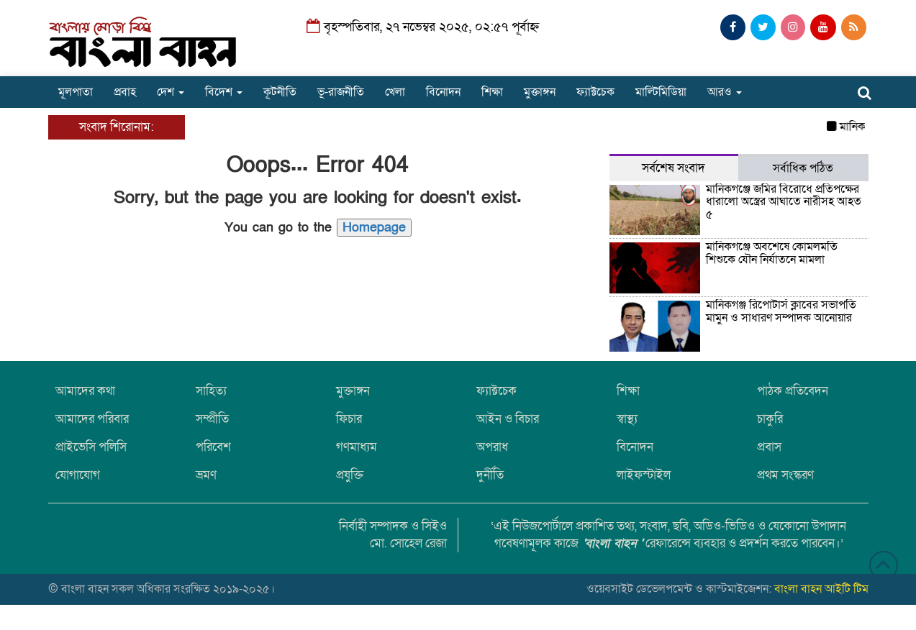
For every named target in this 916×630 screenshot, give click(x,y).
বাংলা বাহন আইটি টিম (821, 589)
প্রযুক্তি (349, 475)
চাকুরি (770, 419)
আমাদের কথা (85, 391)
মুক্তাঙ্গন (540, 92)
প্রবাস (769, 447)
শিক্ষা (492, 92)
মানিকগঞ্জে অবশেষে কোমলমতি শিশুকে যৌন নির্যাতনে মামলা (772, 253)
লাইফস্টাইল (644, 475)
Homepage (374, 227)
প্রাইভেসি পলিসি (91, 447)
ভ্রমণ (206, 475)
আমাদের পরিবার (92, 419)
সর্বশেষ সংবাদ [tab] (673, 168)
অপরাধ (492, 447)
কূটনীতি (279, 92)
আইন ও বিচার (507, 419)
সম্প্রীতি (212, 419)
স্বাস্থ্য (627, 419)
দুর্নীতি (490, 475)
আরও (724, 92)
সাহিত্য (211, 391)
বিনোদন (443, 92)
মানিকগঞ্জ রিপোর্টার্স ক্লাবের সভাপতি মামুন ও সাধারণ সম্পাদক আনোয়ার (781, 311)
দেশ (170, 92)
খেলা (395, 92)
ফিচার (349, 419)
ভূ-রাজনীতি (340, 92)
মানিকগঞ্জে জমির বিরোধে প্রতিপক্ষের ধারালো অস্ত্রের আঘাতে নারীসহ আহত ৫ (783, 201)
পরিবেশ (213, 447)
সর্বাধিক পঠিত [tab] (803, 168)
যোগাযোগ (77, 475)
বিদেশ (223, 92)
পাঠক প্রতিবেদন (792, 391)
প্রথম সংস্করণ (785, 475)
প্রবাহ (125, 92)
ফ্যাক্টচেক (595, 92)
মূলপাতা (75, 92)
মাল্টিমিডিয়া (660, 92)
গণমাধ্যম (356, 447)
